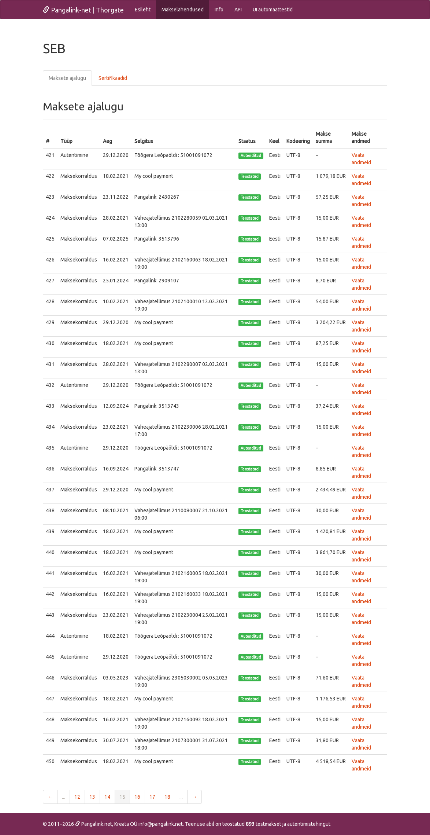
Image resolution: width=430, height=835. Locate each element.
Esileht (143, 9)
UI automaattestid (273, 9)
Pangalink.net (93, 824)
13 (92, 797)
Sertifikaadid (113, 78)
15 (122, 797)
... (63, 797)
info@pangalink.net (160, 824)
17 (152, 797)
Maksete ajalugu (67, 78)
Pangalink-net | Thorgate (83, 10)
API (238, 9)
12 (77, 797)
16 (137, 797)
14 (107, 797)
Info (219, 9)
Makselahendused (183, 9)
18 (167, 797)
